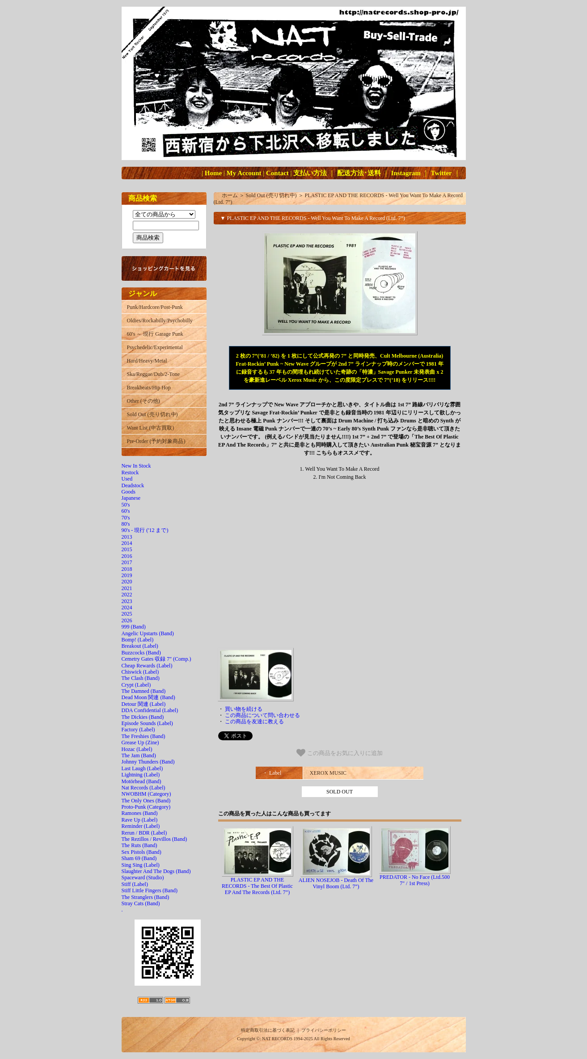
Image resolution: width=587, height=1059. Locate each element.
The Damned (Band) (144, 691)
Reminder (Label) (141, 826)
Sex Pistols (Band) (141, 852)
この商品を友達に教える (254, 721)
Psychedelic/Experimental (155, 347)
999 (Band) (134, 627)
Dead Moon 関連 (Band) (148, 697)
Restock (130, 472)
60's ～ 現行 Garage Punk (155, 334)
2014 (127, 543)
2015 (127, 549)
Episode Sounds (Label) (147, 723)
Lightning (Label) (141, 775)
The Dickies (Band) (143, 717)
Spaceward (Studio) (143, 877)
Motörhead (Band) (141, 781)
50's (126, 505)
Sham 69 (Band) (139, 858)
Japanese (131, 498)
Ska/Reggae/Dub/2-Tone (153, 374)
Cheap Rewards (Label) (147, 665)
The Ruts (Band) (139, 845)
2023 (127, 601)
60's (126, 511)
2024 (127, 607)
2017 (127, 562)
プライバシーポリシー (323, 1030)
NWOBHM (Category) (146, 794)
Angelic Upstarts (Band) (148, 633)
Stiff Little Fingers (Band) (149, 890)
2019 (127, 575)
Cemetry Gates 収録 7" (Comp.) (156, 659)
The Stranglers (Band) (145, 897)
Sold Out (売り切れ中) (152, 414)
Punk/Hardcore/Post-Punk (155, 307)
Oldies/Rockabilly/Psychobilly (160, 320)
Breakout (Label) (140, 646)
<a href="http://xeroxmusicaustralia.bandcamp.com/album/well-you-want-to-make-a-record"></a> (340, 567)
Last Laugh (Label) (142, 768)
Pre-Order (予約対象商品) (156, 441)
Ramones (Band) (140, 813)
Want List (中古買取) (150, 428)
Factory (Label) (138, 729)
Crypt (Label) (136, 685)
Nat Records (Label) (143, 788)
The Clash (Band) (141, 678)
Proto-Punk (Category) (146, 807)
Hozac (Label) (137, 749)
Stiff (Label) (135, 884)
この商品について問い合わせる (262, 715)
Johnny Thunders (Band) (148, 762)
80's (126, 524)
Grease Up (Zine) (140, 742)
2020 (127, 581)
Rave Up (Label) (140, 820)
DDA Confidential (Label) (150, 710)
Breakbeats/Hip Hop (149, 387)
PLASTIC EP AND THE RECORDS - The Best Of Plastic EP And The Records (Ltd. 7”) (257, 886)
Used (127, 479)
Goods (128, 492)
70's (126, 518)
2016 (127, 556)
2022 (127, 594)
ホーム (230, 195)
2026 (127, 620)
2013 (127, 537)
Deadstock (133, 485)
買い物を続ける (243, 709)
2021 (127, 588)
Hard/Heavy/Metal (147, 361)
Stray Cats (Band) (141, 903)
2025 (127, 614)
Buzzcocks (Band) (141, 653)
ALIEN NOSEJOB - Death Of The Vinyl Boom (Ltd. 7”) (336, 883)
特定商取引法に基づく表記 (268, 1030)
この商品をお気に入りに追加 (339, 752)
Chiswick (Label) (140, 672)
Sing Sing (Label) (141, 865)
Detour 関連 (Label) (144, 704)
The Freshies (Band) (143, 736)
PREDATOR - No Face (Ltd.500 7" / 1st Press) (415, 880)
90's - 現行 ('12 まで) (145, 530)
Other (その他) (143, 401)
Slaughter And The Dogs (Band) (156, 871)
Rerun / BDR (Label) (144, 833)
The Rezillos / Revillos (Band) (154, 839)
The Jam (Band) (139, 755)
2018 (127, 569)
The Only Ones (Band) (146, 800)
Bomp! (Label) (138, 640)
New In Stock (136, 466)
